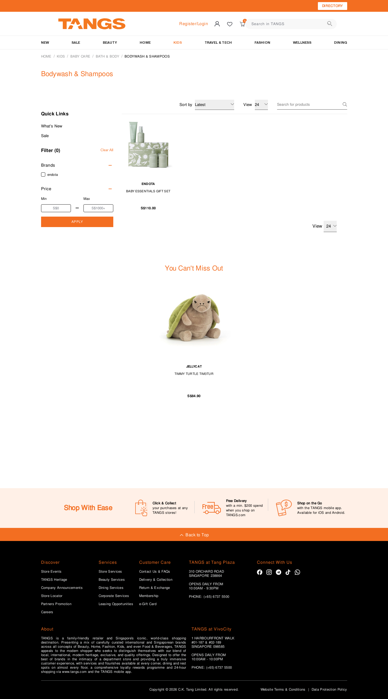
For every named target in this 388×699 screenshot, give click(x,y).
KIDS (177, 42)
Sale (45, 135)
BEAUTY (110, 42)
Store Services (110, 572)
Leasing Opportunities (116, 604)
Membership (149, 596)
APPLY (77, 221)
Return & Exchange (154, 588)
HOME (145, 42)
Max (86, 198)
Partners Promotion (56, 604)
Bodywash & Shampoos (147, 56)
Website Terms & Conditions (283, 689)
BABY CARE (80, 56)
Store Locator (52, 596)
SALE (76, 42)
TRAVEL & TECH (218, 42)
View (324, 226)
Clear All (106, 150)
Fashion (262, 42)
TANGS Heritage (54, 580)
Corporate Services (114, 596)
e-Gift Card (147, 604)
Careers (47, 612)
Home (46, 56)
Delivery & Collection (155, 580)
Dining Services (111, 588)
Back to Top (194, 535)
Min (44, 198)
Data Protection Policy (329, 689)
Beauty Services (112, 580)
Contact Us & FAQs (154, 572)
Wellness (302, 42)
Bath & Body (107, 56)
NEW (45, 42)
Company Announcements (62, 588)
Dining (340, 42)
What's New (52, 126)
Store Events (51, 572)
